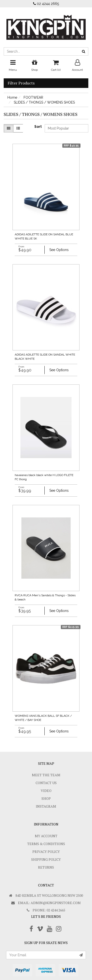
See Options (59, 250)
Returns (46, 867)
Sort (37, 127)
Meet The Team (46, 775)
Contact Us (46, 782)
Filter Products (21, 83)
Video (46, 790)
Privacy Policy (46, 851)
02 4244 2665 (46, 4)
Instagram (46, 806)
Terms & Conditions (46, 843)
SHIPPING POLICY (46, 859)
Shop (46, 798)
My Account (46, 836)
